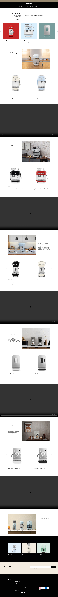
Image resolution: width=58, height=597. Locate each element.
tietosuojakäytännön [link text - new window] (36, 568)
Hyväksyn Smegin (34, 568)
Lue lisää (11, 98)
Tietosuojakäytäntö (26, 587)
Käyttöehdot (21, 587)
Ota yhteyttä (3, 4)
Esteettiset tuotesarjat (29, 6)
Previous (0, 31)
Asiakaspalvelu (8, 3)
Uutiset (17, 3)
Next (57, 31)
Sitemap (16, 583)
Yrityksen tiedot (17, 587)
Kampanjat (13, 3)
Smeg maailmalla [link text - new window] (18, 579)
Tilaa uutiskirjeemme (7, 566)
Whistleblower (17, 590)
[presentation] (29, 120)
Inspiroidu (37, 6)
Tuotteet (20, 6)
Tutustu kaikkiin (17, 19)
